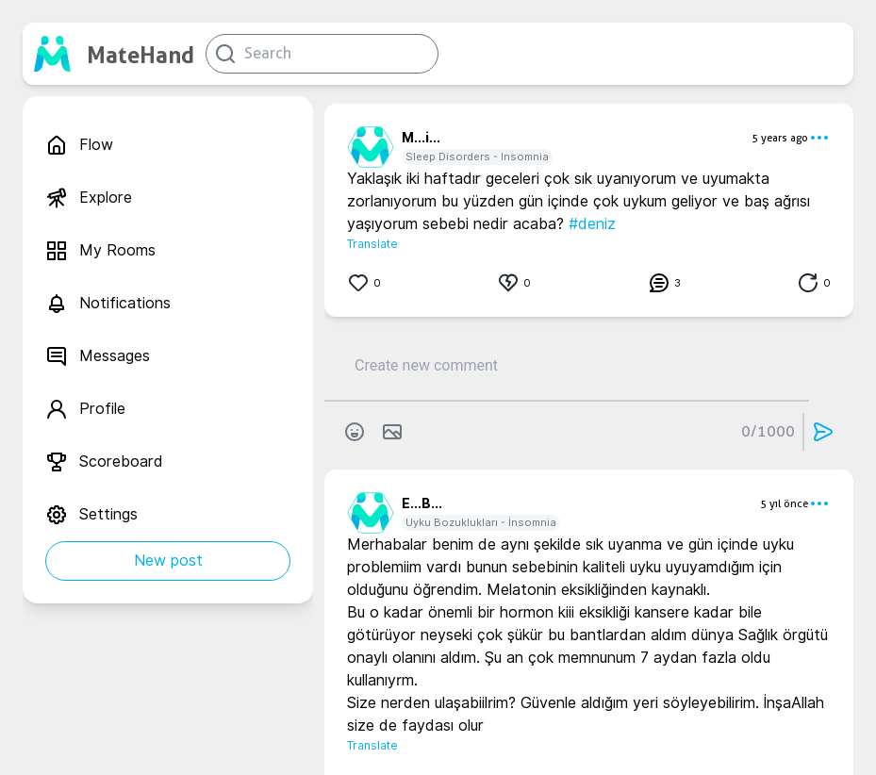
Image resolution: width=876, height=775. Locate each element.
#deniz (592, 224)
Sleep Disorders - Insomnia (477, 156)
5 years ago (780, 137)
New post (168, 560)
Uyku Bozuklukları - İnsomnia (480, 522)
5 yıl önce (784, 503)
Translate (372, 244)
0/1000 (768, 431)
